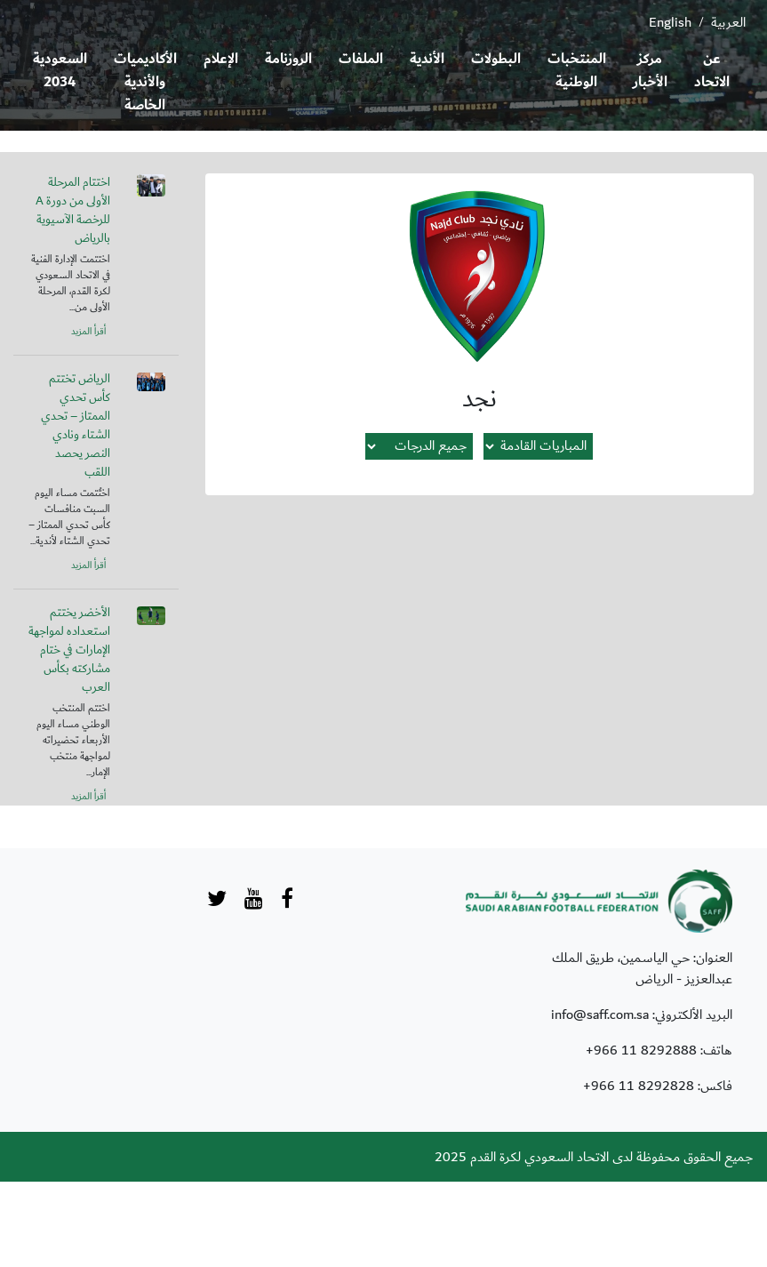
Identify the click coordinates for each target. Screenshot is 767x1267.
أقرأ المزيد (88, 332)
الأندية (427, 59)
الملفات (361, 59)
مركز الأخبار (650, 70)
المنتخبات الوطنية (576, 70)
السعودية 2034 (60, 70)
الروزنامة (288, 59)
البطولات (496, 59)
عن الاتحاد (712, 70)
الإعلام (221, 59)
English (670, 22)
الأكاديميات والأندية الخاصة (145, 82)
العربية (728, 22)
